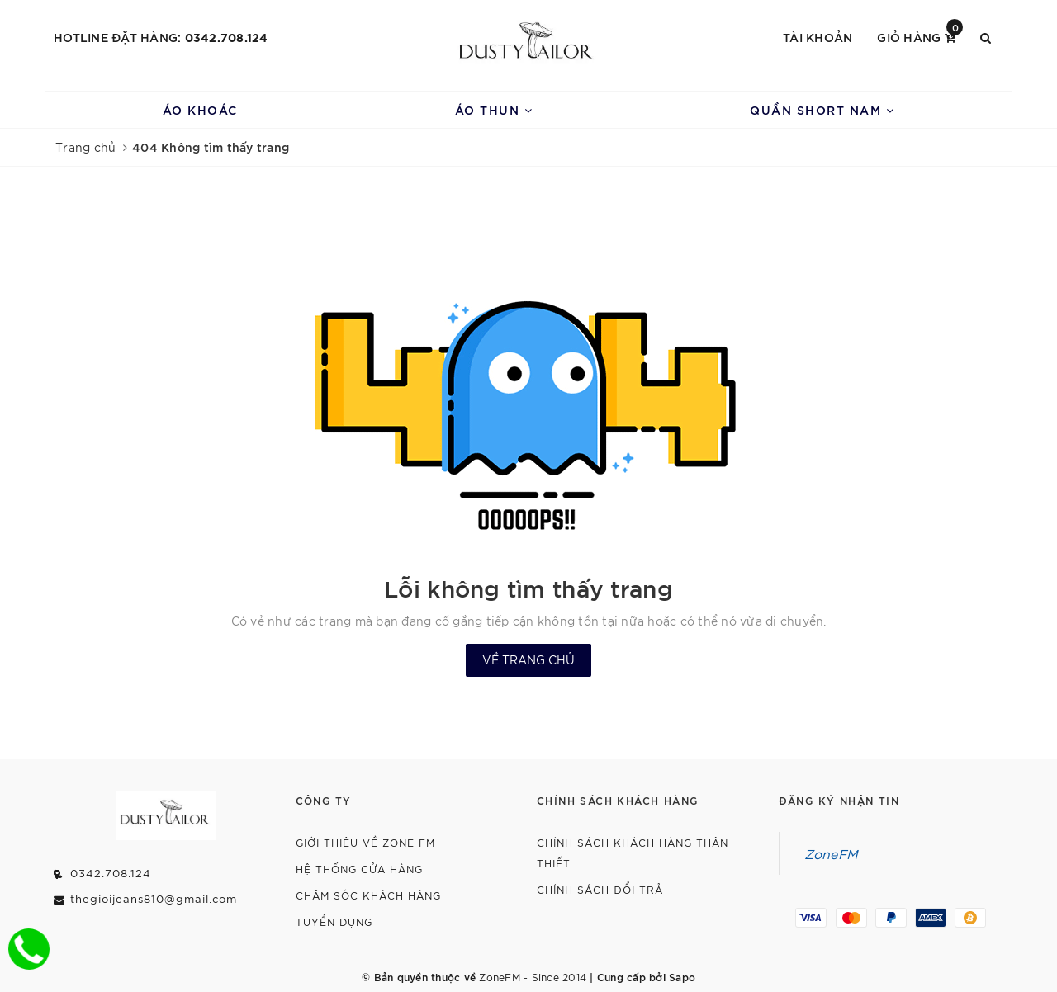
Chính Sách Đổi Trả (600, 889)
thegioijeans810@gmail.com (153, 898)
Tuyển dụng (334, 921)
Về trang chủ (528, 659)
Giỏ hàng (920, 36)
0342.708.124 (226, 37)
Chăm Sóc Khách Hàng (368, 895)
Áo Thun (494, 109)
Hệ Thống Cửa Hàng (359, 868)
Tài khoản (817, 37)
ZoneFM (831, 853)
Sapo (682, 976)
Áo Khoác (200, 109)
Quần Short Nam (822, 109)
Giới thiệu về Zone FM (365, 842)
